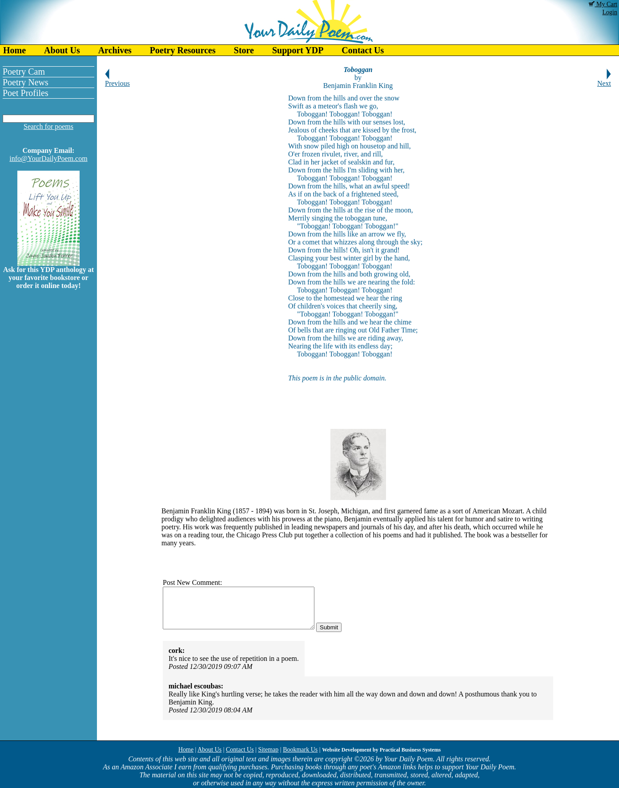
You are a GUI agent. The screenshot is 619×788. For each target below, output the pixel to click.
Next (604, 80)
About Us (62, 50)
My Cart (603, 4)
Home (14, 50)
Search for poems (48, 126)
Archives (115, 50)
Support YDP (297, 50)
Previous (117, 80)
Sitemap (268, 749)
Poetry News (25, 82)
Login (610, 12)
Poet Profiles (25, 93)
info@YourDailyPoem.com (48, 158)
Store (244, 50)
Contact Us (363, 50)
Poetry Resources (183, 50)
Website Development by (381, 750)
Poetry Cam (24, 71)
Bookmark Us (300, 749)
